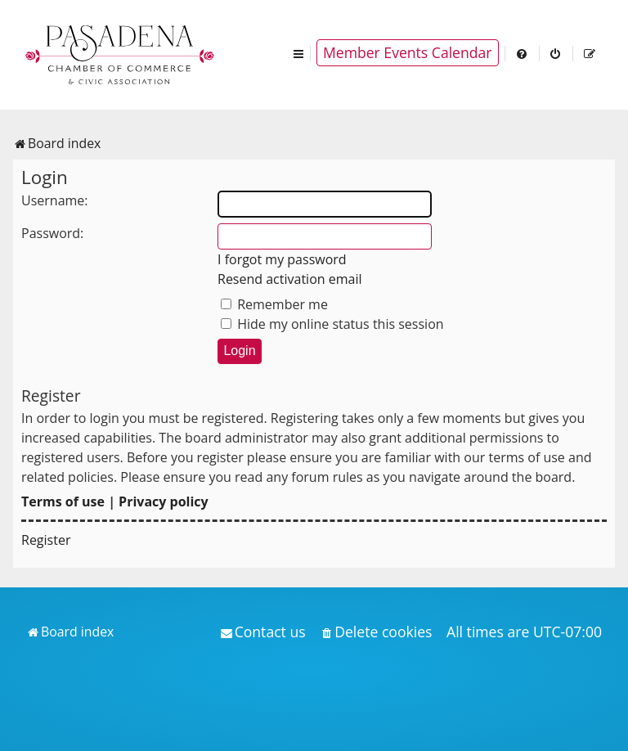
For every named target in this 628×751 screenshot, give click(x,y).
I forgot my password (282, 259)
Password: (52, 233)
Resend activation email (290, 279)
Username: (54, 200)
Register (45, 540)
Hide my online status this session (332, 324)
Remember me (274, 304)
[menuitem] (522, 53)
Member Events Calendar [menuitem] (407, 52)
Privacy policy (164, 501)
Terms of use (63, 501)
